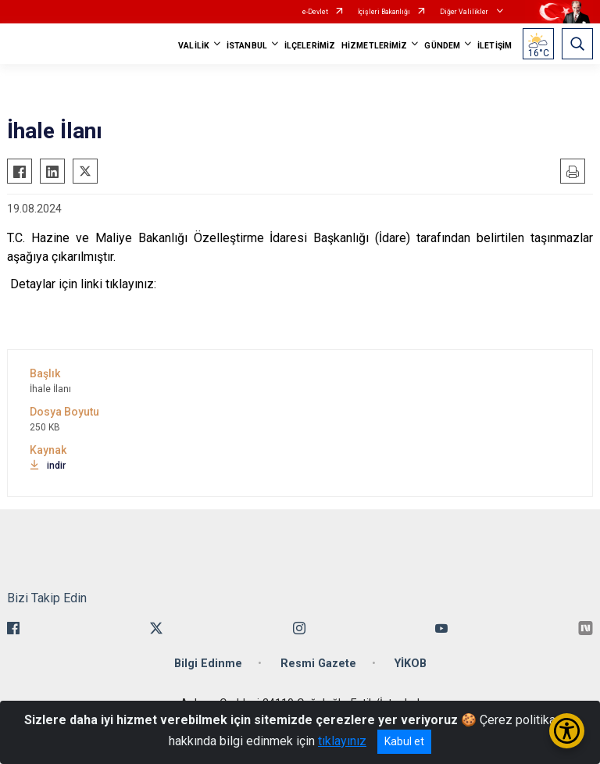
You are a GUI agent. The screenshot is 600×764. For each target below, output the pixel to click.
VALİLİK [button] (193, 46)
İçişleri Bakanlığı (384, 12)
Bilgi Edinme (208, 663)
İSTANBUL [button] (247, 46)
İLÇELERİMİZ (309, 46)
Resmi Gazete (318, 663)
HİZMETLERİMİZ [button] (374, 46)
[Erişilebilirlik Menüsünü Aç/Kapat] (566, 730)
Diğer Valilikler (465, 12)
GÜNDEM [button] (442, 46)
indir (48, 465)
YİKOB (411, 663)
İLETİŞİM (494, 46)
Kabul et (404, 741)
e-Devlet (315, 12)
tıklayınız (342, 741)
